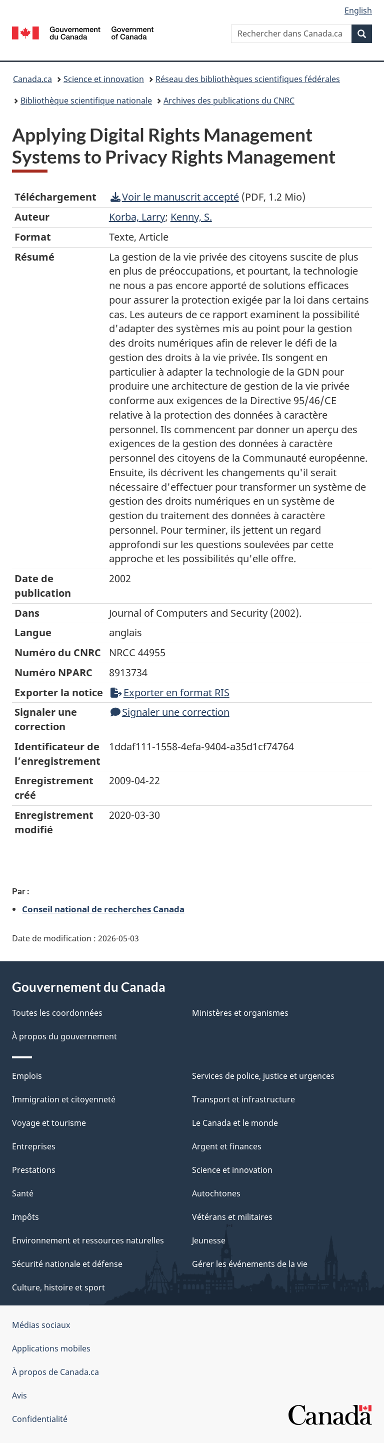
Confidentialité (40, 1418)
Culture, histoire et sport (58, 1287)
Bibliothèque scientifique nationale (86, 100)
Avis (19, 1395)
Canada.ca (32, 79)
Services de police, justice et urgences (263, 1075)
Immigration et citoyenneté (64, 1099)
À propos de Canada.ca (55, 1371)
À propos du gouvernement (64, 1036)
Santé (23, 1193)
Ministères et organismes (240, 1012)
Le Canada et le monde (235, 1122)
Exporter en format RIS (170, 692)
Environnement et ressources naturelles (88, 1240)
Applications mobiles (51, 1348)
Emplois (27, 1075)
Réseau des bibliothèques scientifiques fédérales (248, 79)
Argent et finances (227, 1146)
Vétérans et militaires (232, 1216)
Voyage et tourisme (49, 1122)
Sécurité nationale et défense (67, 1263)
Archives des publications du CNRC (229, 100)
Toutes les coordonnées (57, 1012)
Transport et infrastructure (243, 1099)
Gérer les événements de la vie (250, 1263)
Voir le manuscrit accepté (174, 197)
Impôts (25, 1216)
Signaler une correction (170, 712)
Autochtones (216, 1193)
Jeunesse (209, 1240)
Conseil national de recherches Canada (103, 909)
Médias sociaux (41, 1324)
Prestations (34, 1169)
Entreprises (34, 1146)
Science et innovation (104, 79)
